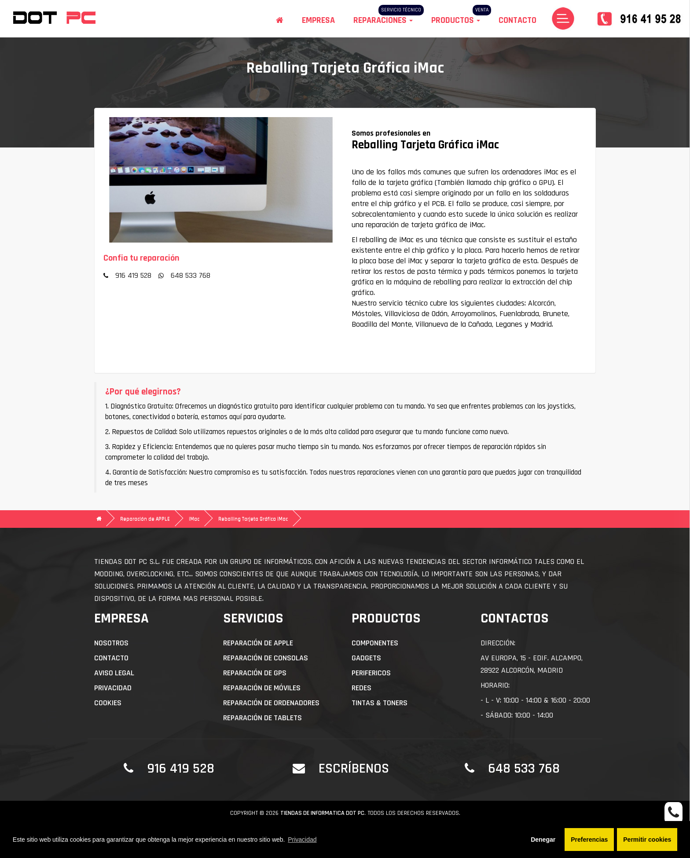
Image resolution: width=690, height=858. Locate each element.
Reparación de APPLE (145, 519)
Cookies (107, 703)
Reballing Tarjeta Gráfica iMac (253, 519)
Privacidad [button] (302, 839)
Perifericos (371, 673)
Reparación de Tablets (262, 718)
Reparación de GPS (254, 673)
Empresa (318, 20)
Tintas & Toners (379, 703)
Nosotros (111, 643)
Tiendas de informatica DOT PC (322, 813)
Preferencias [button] (589, 839)
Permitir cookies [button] (647, 839)
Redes (361, 688)
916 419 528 (133, 275)
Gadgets (366, 658)
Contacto (517, 20)
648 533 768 (190, 275)
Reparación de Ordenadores (271, 703)
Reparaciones (383, 20)
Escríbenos (354, 768)
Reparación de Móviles (262, 688)
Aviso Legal (114, 673)
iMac (194, 519)
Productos (455, 20)
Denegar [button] (543, 839)
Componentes (375, 643)
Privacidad (113, 688)
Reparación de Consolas (265, 658)
